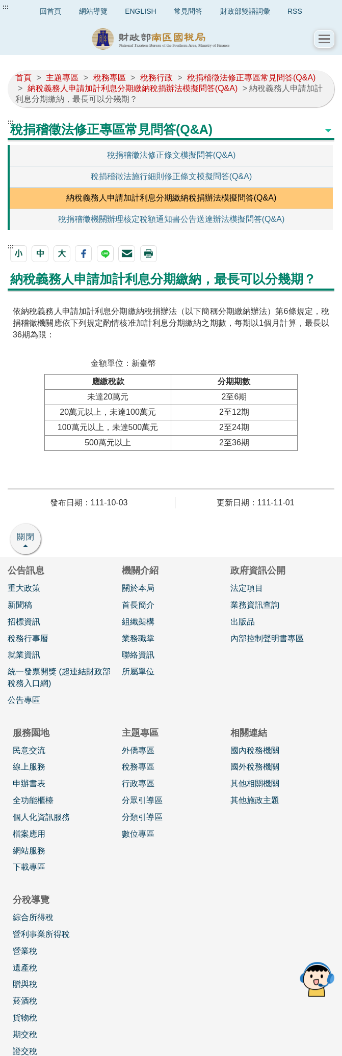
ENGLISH (140, 11)
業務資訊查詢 (254, 605)
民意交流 (29, 750)
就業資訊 (24, 654)
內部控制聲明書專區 (267, 638)
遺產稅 (25, 967)
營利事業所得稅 (41, 934)
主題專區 (62, 77)
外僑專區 (138, 750)
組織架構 (138, 621)
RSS (294, 11)
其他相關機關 (254, 783)
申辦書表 (29, 783)
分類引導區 (142, 817)
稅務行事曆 (28, 638)
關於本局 (138, 588)
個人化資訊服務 (41, 817)
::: (6, 7)
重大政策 (24, 588)
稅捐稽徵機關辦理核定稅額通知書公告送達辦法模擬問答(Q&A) (171, 219)
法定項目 (246, 588)
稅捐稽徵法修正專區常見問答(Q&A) (251, 77)
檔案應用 (29, 834)
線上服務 (29, 766)
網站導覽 (93, 11)
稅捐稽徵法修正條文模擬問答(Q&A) (171, 155)
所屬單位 (138, 671)
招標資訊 (24, 621)
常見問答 (188, 11)
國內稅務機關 (254, 750)
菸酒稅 (25, 1000)
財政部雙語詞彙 (245, 11)
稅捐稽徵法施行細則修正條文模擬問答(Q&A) (171, 176)
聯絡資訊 (138, 654)
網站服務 (29, 850)
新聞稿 (20, 605)
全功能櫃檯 (33, 800)
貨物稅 (25, 1017)
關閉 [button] (26, 536)
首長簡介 (138, 605)
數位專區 (138, 834)
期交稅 (25, 1034)
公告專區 (24, 700)
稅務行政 (156, 77)
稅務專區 (109, 77)
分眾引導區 (142, 800)
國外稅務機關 (254, 766)
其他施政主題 (254, 800)
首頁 (23, 77)
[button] (324, 39)
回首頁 (50, 11)
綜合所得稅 (33, 917)
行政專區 (138, 783)
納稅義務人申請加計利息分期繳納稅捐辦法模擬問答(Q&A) (133, 88)
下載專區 (29, 867)
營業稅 (25, 951)
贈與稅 (25, 984)
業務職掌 (138, 638)
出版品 (242, 621)
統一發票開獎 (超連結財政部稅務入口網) (59, 677)
